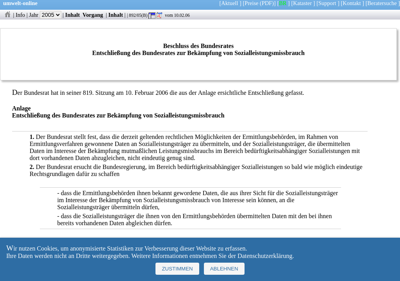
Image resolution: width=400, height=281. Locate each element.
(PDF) (267, 3)
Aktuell (229, 3)
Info (20, 15)
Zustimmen (177, 269)
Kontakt (352, 3)
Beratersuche (382, 3)
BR (282, 3)
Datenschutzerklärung (265, 256)
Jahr (45, 15)
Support (327, 3)
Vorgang (92, 15)
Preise (251, 3)
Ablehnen (224, 269)
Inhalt (72, 15)
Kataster (302, 3)
